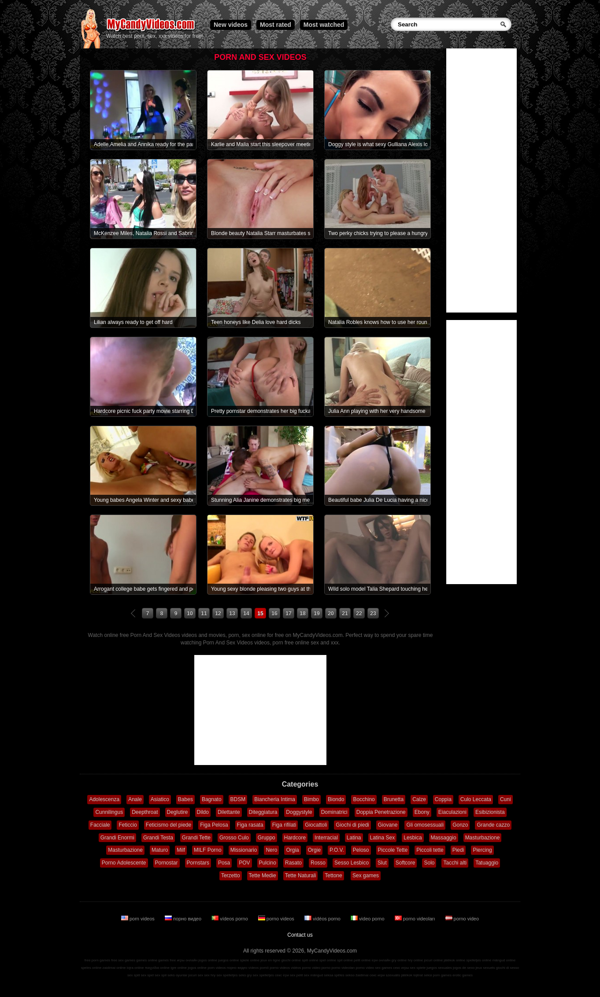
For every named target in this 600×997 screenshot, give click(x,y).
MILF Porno (208, 850)
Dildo (203, 812)
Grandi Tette (196, 838)
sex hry (209, 975)
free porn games (97, 960)
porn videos (138, 918)
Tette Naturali (300, 875)
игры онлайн (187, 960)
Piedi (458, 850)
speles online (91, 968)
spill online (310, 960)
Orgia (292, 850)
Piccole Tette (393, 850)
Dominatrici (334, 812)
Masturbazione (482, 838)
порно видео (184, 918)
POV (244, 863)
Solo (429, 863)
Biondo (336, 799)
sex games (384, 968)
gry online (399, 960)
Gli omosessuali (425, 825)
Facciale (100, 825)
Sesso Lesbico (351, 863)
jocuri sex (195, 975)
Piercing (482, 850)
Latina (354, 838)
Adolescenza (104, 799)
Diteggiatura (263, 812)
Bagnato (212, 799)
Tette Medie (262, 875)
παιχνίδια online (157, 968)
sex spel (147, 975)
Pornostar (166, 863)
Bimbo (311, 799)
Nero (271, 850)
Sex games (365, 875)
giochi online (291, 960)
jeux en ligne (270, 960)
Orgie (314, 850)
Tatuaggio (486, 863)
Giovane (388, 825)
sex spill (133, 975)
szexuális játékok (399, 975)
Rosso (318, 863)
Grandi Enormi (117, 838)
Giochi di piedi (352, 825)
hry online (415, 960)
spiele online (249, 960)
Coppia (443, 799)
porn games (442, 975)
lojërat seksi (422, 975)
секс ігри (282, 975)
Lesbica (413, 838)
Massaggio (443, 838)
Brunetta (394, 799)
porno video (462, 918)
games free (167, 960)
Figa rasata (250, 825)
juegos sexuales (439, 968)
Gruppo (266, 838)
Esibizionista (490, 812)
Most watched (324, 24)
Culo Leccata (475, 799)
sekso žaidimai (356, 975)
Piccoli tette (429, 850)
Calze (419, 799)
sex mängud (313, 975)
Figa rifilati (284, 825)
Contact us (299, 935)
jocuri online (433, 960)
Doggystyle (299, 812)
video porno (368, 918)
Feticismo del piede (168, 825)
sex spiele (418, 968)
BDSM (238, 799)
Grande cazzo (493, 825)
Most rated (275, 24)
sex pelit (296, 975)
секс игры (401, 968)
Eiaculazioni (452, 812)
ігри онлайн (381, 960)
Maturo (160, 850)
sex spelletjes (226, 975)
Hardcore (295, 838)
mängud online (504, 960)
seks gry (245, 975)
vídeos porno (230, 918)
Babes (185, 799)
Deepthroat (145, 812)
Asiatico (160, 799)
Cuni (505, 799)
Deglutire (177, 812)
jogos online (207, 960)
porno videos (277, 918)
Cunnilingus (109, 812)
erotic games (462, 975)
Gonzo (460, 825)
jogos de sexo (463, 968)
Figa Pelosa (214, 825)
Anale (135, 799)
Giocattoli (316, 825)
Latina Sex (382, 838)
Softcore (405, 863)
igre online (178, 968)
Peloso (361, 850)
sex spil (161, 975)
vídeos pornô (258, 968)
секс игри (377, 975)
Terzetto (230, 875)
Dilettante (229, 812)
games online (146, 960)
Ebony (422, 812)
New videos (231, 24)
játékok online (454, 960)
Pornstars (198, 863)
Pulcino (267, 863)
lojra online (135, 968)
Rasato (293, 863)
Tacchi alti (455, 863)
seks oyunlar (177, 975)
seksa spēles (334, 975)
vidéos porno (323, 918)
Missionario (243, 850)
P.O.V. (337, 850)
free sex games (123, 960)
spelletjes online (478, 960)
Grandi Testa (158, 838)
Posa (224, 863)
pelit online (362, 960)
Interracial (326, 838)
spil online (345, 960)
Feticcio (128, 825)
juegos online (228, 960)
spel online (327, 960)
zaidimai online (114, 968)
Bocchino (363, 799)
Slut (382, 863)
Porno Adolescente (124, 863)
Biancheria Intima (274, 799)
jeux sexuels (485, 968)
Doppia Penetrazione (381, 812)
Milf (181, 850)
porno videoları (416, 918)
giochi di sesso (507, 968)
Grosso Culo (234, 838)
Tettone (333, 875)
